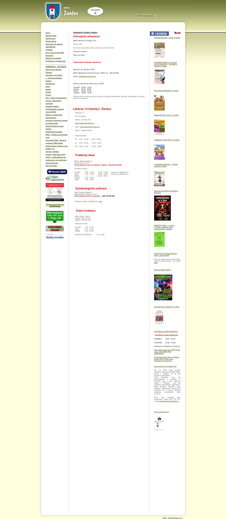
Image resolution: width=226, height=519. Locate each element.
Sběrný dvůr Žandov (54, 70)
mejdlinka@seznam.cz (87, 76)
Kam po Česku (51, 166)
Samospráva (51, 38)
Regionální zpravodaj (54, 132)
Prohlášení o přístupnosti (56, 61)
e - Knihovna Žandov (54, 78)
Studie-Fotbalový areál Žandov (55, 127)
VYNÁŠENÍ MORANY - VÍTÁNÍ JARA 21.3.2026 (165, 165)
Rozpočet (49, 55)
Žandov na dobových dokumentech (54, 116)
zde (100, 201)
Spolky (48, 89)
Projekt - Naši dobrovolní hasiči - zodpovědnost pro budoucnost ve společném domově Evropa (56, 159)
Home (48, 33)
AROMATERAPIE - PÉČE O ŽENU (167, 38)
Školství (49, 72)
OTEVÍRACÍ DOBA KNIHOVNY (166, 332)
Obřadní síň (50, 84)
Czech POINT (51, 112)
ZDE (156, 263)
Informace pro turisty (54, 75)
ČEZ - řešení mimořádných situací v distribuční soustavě (56, 100)
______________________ (56, 64)
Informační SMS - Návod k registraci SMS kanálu (56, 141)
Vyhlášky (49, 50)
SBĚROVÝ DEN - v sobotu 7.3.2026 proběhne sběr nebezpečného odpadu (164, 227)
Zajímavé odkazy (52, 106)
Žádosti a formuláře (53, 58)
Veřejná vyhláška (52, 152)
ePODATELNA (55, 206)
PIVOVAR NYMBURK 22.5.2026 (166, 91)
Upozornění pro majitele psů (165, 366)
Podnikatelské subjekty (55, 109)
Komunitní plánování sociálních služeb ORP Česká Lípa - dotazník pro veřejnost (166, 359)
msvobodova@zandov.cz (169, 401)
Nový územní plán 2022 (55, 53)
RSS (164, 518)
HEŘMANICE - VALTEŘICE (56, 67)
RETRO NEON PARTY (162, 270)
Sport (48, 86)
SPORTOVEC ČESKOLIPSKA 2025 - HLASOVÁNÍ (165, 254)
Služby (48, 92)
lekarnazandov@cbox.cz (90, 127)
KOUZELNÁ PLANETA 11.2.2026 (166, 307)
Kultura (49, 81)
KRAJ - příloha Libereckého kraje (56, 136)
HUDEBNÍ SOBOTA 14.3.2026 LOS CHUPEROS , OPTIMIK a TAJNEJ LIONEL (165, 64)
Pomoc (48, 95)
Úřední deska (51, 41)
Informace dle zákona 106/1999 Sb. (54, 45)
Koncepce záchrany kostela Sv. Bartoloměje (56, 122)
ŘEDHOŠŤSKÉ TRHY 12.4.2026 (166, 115)
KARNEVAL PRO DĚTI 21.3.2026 (166, 140)
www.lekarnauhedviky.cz (84, 123)
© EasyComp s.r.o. (175, 518)
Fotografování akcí (161, 412)
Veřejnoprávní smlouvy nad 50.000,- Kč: (56, 147)
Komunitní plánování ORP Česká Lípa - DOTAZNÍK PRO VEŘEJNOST (167, 351)
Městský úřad (51, 36)
